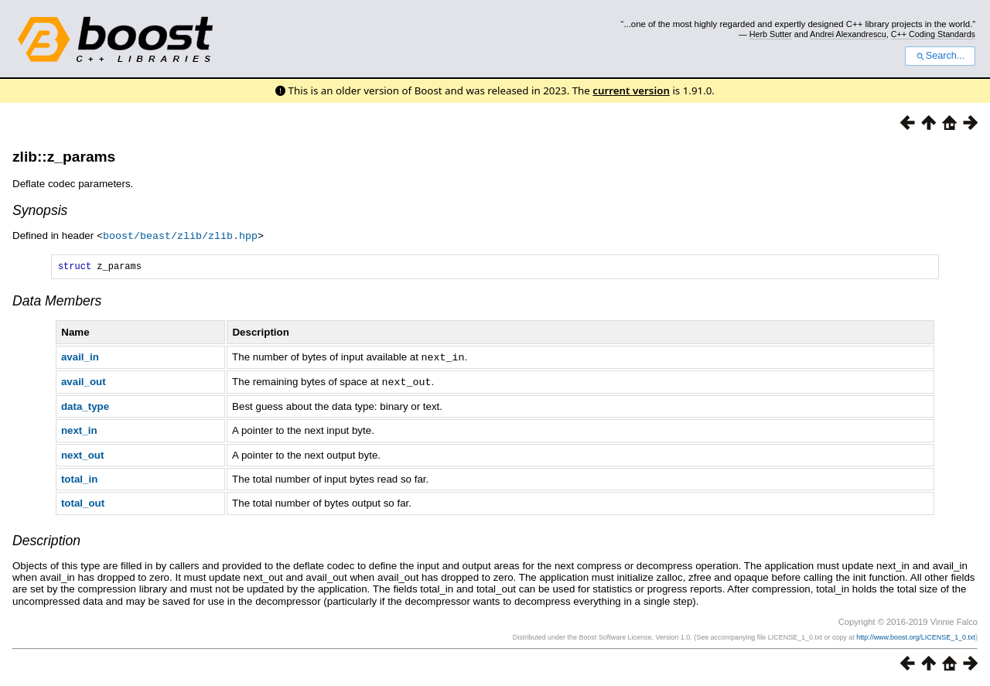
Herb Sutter (770, 34)
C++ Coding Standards (933, 34)
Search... (940, 55)
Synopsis (39, 210)
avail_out (83, 382)
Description (46, 540)
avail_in (80, 358)
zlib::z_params (63, 156)
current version (631, 90)
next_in (79, 430)
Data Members (56, 302)
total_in (79, 479)
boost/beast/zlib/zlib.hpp (180, 235)
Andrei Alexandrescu (848, 34)
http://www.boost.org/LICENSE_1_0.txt (915, 637)
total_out (82, 503)
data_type (85, 406)
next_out (82, 455)
